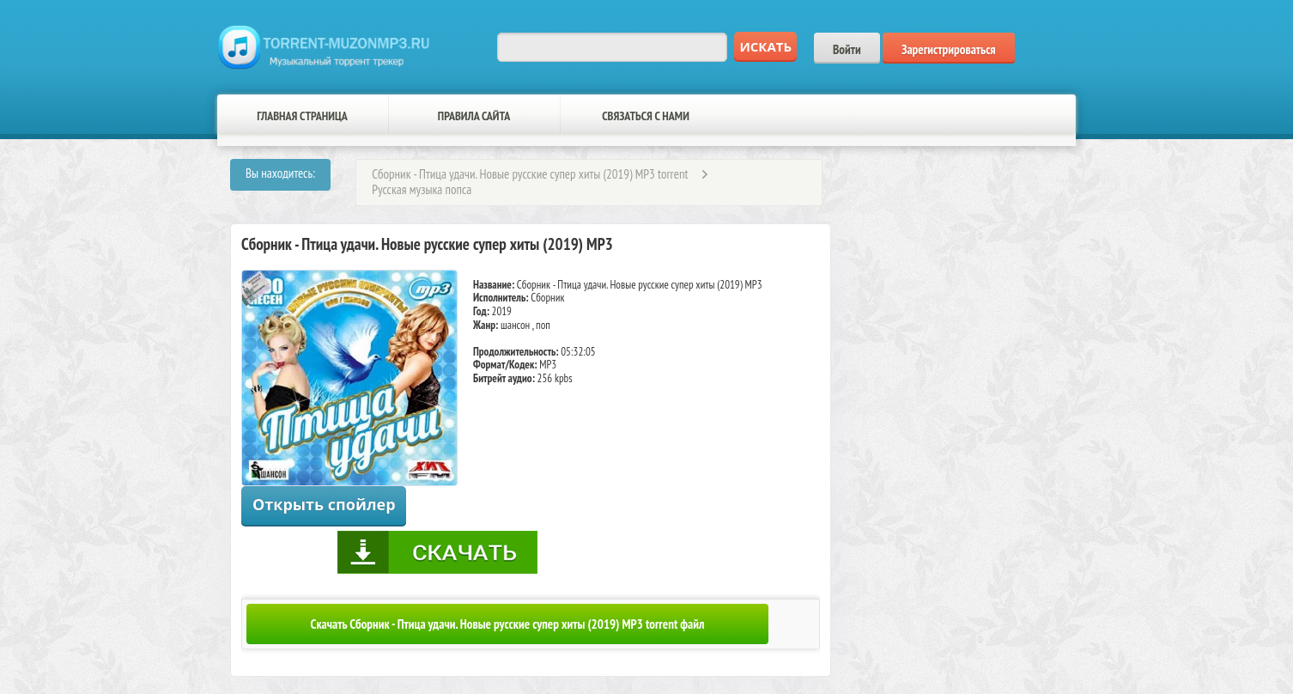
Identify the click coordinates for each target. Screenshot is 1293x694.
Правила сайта (474, 116)
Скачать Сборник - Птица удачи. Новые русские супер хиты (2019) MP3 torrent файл (508, 624)
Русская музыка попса (421, 189)
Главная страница (302, 116)
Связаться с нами (645, 116)
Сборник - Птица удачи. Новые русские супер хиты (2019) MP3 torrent (530, 174)
